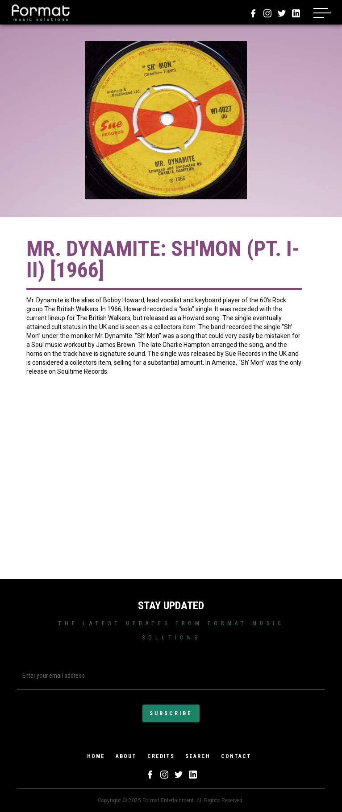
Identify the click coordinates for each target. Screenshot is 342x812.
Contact (236, 756)
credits (161, 756)
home (96, 756)
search (197, 756)
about (126, 756)
